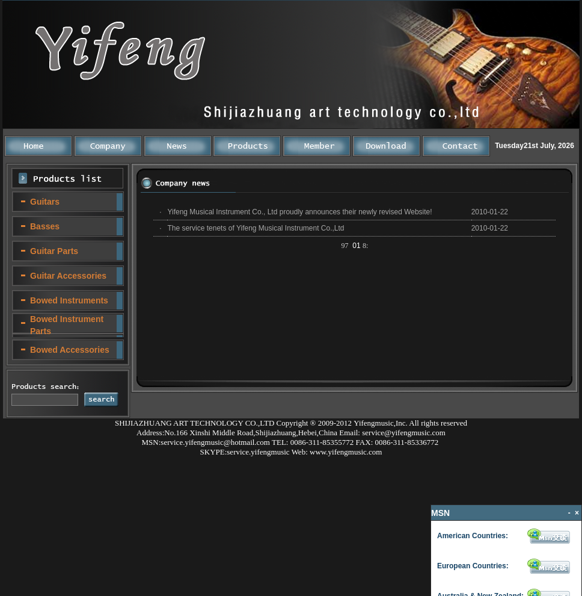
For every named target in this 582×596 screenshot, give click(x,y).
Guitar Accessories (68, 276)
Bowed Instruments (69, 300)
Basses (45, 226)
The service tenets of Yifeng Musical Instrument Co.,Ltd (255, 228)
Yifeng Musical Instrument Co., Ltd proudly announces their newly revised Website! (299, 212)
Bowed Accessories (69, 350)
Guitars (45, 201)
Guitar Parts (54, 251)
